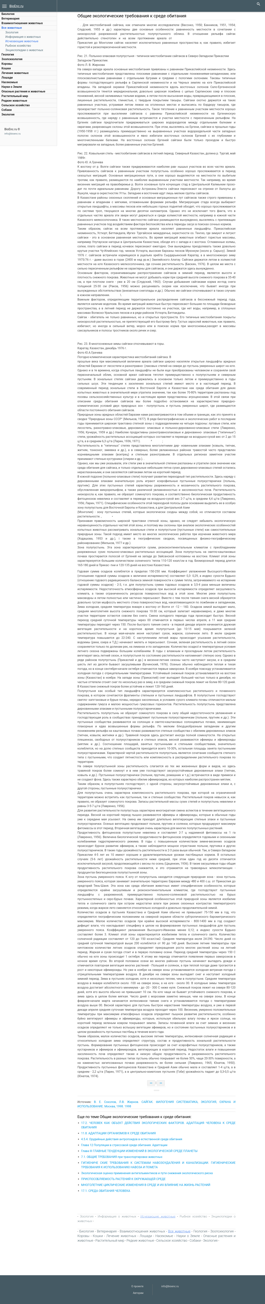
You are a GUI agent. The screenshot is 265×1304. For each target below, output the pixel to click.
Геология (7, 54)
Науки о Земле (11, 87)
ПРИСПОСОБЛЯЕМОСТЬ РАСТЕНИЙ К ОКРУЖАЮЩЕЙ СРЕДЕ (125, 1179)
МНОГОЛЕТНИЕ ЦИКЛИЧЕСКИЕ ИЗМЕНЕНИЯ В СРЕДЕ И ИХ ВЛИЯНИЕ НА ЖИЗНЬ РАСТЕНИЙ (148, 1185)
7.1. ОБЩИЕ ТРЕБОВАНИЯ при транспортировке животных (124, 1157)
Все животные (11, 28)
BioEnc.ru (16, 6)
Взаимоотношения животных (22, 23)
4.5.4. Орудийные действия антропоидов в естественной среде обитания (133, 1139)
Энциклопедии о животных (24, 50)
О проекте (137, 1286)
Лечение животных (15, 73)
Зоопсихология (11, 59)
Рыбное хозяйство (18, 45)
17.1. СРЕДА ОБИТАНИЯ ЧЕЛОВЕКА (107, 1191)
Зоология (11, 32)
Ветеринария (10, 18)
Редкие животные (14, 100)
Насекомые (9, 82)
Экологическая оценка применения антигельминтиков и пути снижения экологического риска (149, 1173)
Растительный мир (14, 96)
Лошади (7, 77)
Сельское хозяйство (15, 105)
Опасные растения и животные (23, 91)
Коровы (6, 63)
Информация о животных (23, 37)
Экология (8, 114)
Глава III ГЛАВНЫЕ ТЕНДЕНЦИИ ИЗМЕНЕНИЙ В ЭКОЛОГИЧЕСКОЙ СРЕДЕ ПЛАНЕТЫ (141, 1151)
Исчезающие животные (21, 41)
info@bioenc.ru (12, 133)
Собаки (6, 110)
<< (153, 1083)
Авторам (138, 1292)
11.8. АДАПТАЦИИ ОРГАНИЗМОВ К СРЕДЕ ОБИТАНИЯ (120, 1133)
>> (163, 1083)
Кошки (6, 68)
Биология (8, 14)
